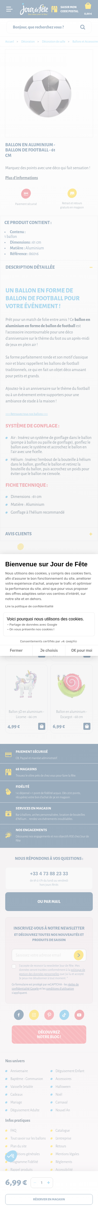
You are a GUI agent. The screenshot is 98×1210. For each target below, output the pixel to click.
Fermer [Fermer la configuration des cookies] (16, 650)
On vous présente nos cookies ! (31, 629)
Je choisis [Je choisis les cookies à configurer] (49, 650)
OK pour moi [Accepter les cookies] (81, 650)
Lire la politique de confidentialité (29, 606)
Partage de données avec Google (33, 624)
